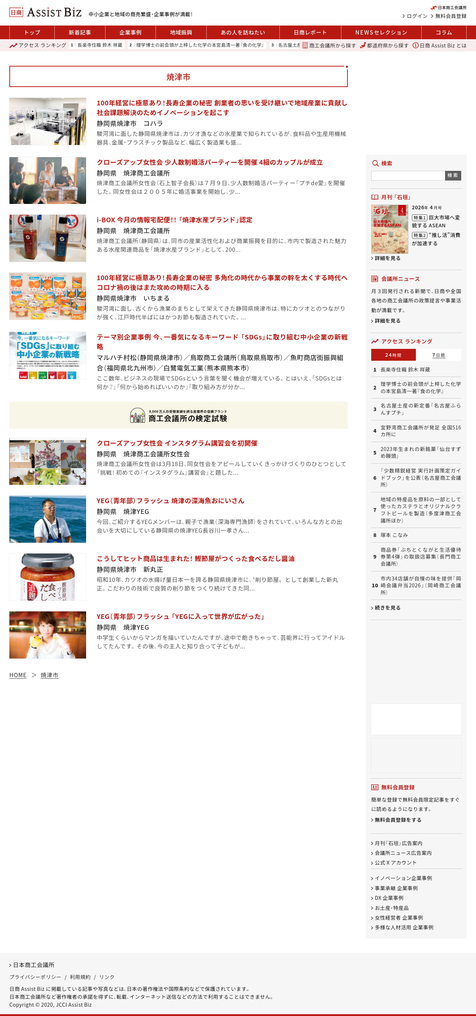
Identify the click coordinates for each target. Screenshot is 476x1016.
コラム (444, 32)
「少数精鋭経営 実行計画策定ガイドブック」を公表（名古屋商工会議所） (421, 477)
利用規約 (80, 977)
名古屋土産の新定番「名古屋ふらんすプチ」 (421, 409)
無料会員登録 (451, 16)
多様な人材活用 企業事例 (404, 927)
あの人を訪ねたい (243, 32)
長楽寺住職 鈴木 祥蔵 (99, 45)
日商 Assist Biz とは (440, 45)
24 (393, 354)
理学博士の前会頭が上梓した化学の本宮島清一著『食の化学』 (200, 45)
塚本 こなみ (394, 535)
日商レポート (310, 32)
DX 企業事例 (389, 898)
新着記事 (80, 32)
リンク (107, 977)
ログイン (417, 16)
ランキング (38, 45)
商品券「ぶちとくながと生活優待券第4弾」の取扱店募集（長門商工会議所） (421, 556)
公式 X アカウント (396, 862)
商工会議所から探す (329, 45)
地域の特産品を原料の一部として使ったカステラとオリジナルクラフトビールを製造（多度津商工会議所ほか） (421, 510)
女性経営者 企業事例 (399, 917)
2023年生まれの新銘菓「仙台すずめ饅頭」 (421, 453)
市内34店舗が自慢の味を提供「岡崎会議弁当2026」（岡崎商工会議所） (421, 585)
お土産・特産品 (392, 907)
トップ (32, 32)
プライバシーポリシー (35, 977)
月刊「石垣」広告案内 (399, 843)
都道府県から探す (384, 45)
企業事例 (131, 32)
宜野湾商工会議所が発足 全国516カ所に (421, 431)
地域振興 (181, 32)
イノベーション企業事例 (403, 878)
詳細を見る (388, 257)
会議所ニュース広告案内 (403, 852)
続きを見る (388, 607)
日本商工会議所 (34, 964)
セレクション (381, 32)
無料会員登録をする (398, 819)
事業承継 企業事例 (396, 888)
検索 (453, 175)
